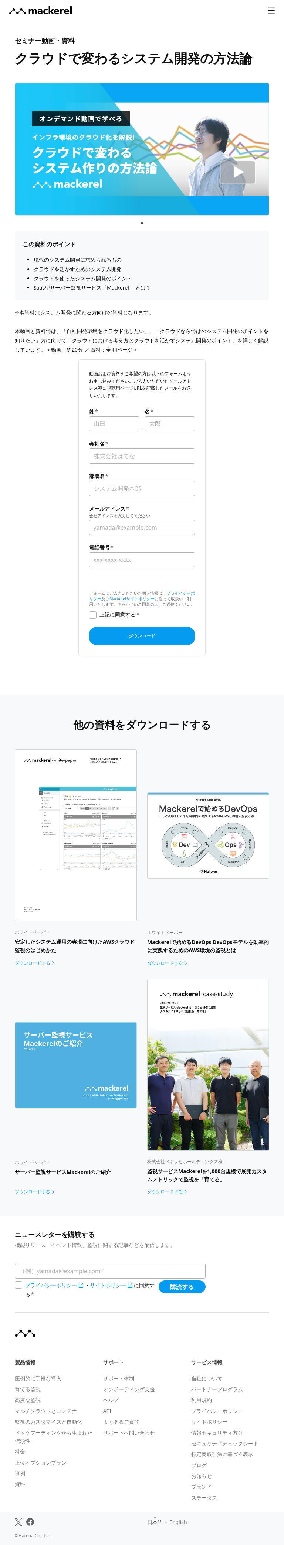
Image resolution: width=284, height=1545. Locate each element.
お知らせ (201, 1475)
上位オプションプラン (41, 1462)
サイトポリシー (108, 1285)
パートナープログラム (217, 1389)
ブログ (199, 1465)
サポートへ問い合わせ (129, 1432)
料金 (20, 1451)
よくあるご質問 (121, 1421)
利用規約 (201, 1399)
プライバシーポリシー (51, 1285)
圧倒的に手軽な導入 (38, 1378)
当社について (206, 1378)
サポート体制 (118, 1378)
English (178, 1521)
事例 (20, 1473)
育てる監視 (28, 1389)
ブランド (201, 1486)
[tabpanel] (142, 149)
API (107, 1410)
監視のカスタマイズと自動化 (48, 1421)
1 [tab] (142, 223)
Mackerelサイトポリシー (132, 598)
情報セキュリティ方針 (217, 1432)
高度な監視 (28, 1399)
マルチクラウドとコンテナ (46, 1410)
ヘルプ (111, 1399)
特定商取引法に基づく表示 (222, 1454)
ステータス (204, 1497)
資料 (20, 1483)
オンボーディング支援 (129, 1389)
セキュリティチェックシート (224, 1443)
